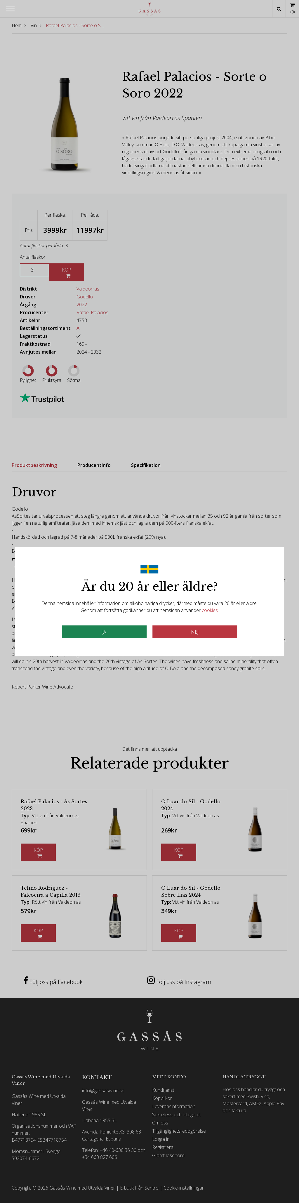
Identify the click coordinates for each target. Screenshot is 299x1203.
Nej (195, 632)
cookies (210, 610)
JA (104, 632)
